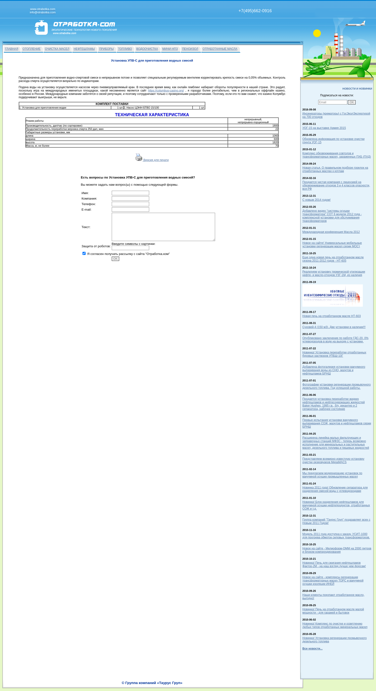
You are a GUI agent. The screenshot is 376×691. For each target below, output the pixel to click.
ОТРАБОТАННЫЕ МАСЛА (220, 49)
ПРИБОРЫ (106, 49)
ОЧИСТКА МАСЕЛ (57, 49)
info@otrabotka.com (259, 680)
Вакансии (185, 685)
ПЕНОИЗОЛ (190, 49)
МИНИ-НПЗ (170, 49)
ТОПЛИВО (125, 49)
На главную (169, 685)
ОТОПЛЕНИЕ (32, 49)
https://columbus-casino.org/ (166, 90)
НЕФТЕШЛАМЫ (84, 49)
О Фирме (200, 685)
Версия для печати (152, 160)
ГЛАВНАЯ (11, 49)
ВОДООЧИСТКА (147, 49)
